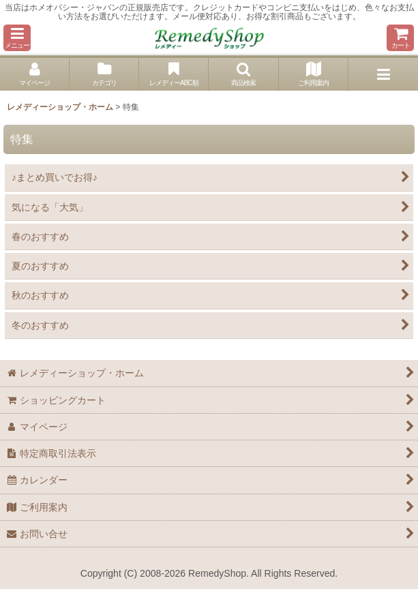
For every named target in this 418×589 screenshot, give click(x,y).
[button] (17, 38)
